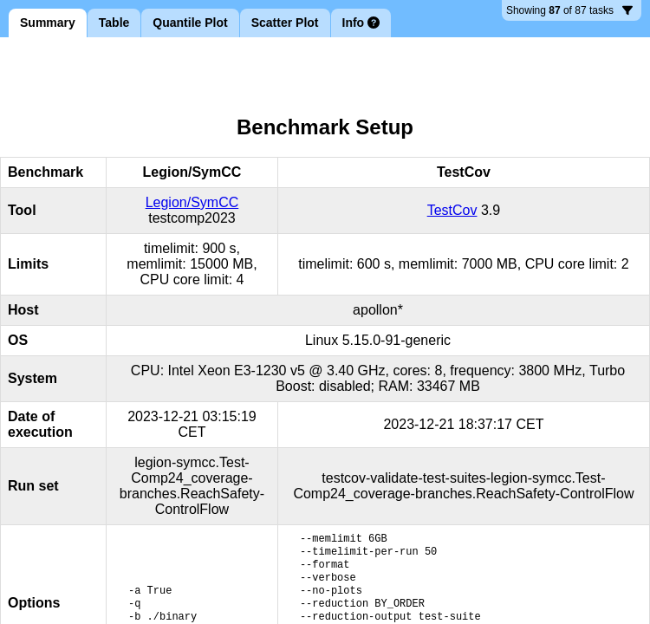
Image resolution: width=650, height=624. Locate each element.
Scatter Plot (285, 22)
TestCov (452, 210)
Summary (47, 22)
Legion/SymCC (192, 202)
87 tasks (569, 12)
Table (114, 22)
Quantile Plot (190, 22)
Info (361, 22)
